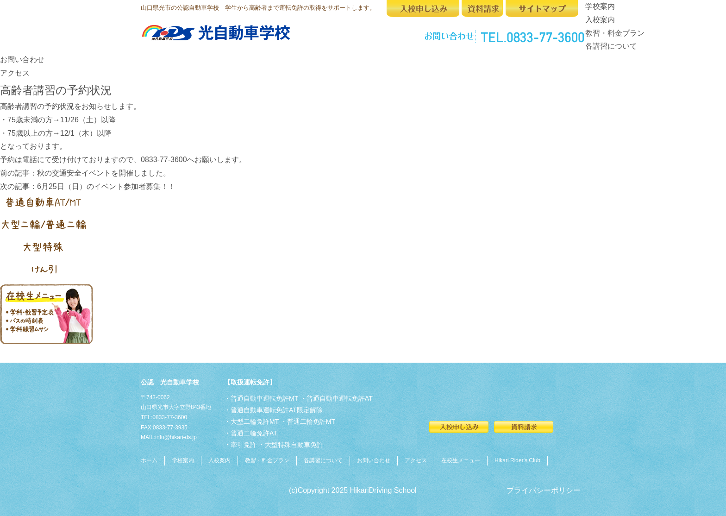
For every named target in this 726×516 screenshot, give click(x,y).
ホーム (149, 460)
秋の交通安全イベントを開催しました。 (103, 173)
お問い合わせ (22, 59)
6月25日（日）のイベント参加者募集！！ (106, 186)
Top (704, 494)
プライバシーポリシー (544, 490)
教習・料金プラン (615, 33)
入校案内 (600, 20)
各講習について (611, 46)
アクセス (15, 73)
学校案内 (600, 6)
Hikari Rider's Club (517, 460)
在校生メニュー (460, 460)
